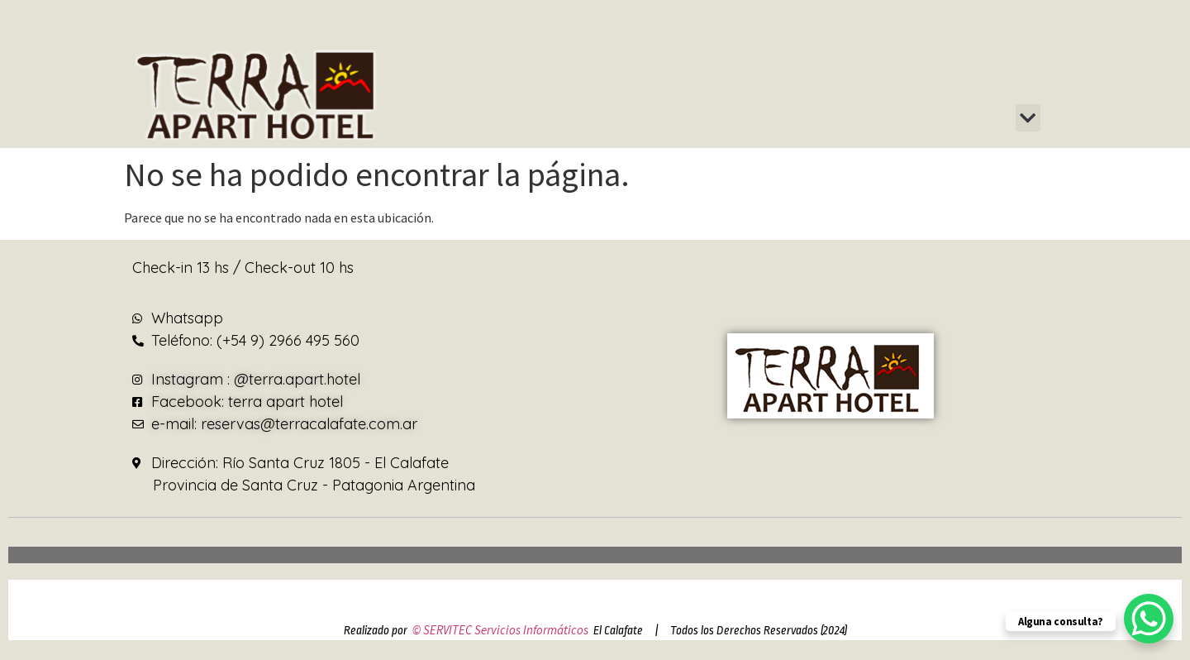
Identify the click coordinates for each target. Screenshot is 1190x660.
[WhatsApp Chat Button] (1148, 618)
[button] (1028, 118)
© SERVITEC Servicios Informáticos (500, 630)
